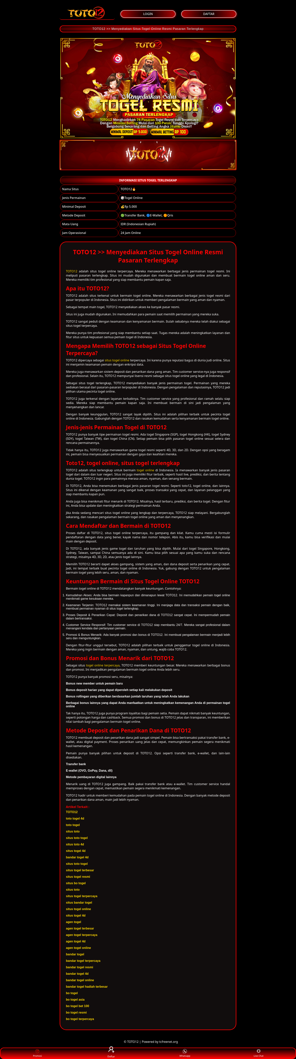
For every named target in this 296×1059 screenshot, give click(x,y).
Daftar (111, 1053)
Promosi (37, 1053)
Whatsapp (185, 1053)
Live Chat (258, 1053)
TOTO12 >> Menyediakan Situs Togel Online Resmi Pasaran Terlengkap (147, 28)
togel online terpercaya (103, 665)
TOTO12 (71, 271)
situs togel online (117, 360)
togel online (145, 470)
